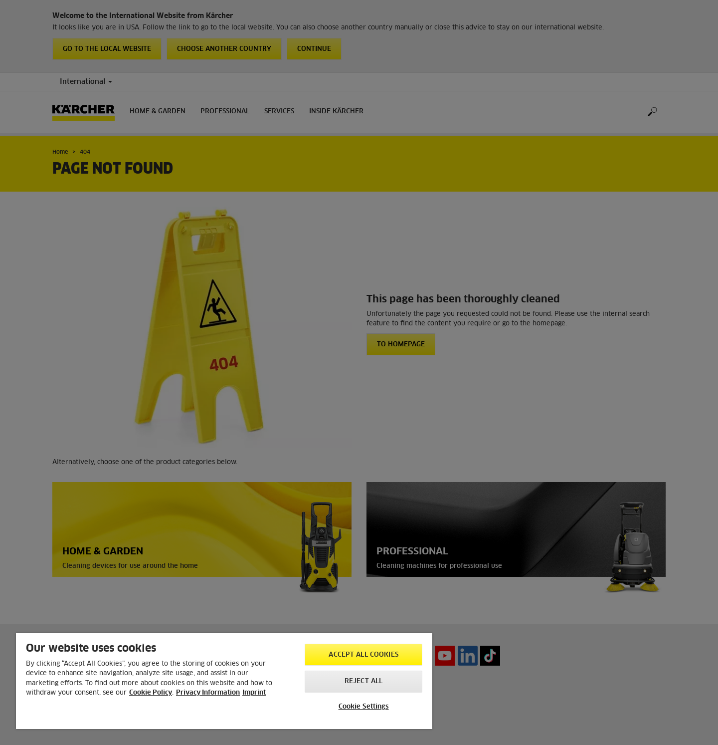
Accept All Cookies (363, 655)
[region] (224, 681)
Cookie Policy (150, 693)
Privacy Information (208, 693)
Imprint (254, 693)
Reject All (363, 681)
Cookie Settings (364, 707)
